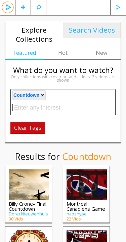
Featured (24, 52)
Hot (63, 52)
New (101, 52)
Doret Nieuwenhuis (28, 214)
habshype (77, 214)
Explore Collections (34, 34)
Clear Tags (27, 127)
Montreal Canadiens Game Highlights (86, 208)
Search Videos (92, 30)
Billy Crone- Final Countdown (27, 206)
